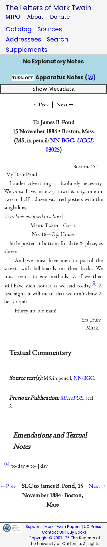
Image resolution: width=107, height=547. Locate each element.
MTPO (13, 17)
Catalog (19, 29)
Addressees (23, 39)
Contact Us (53, 532)
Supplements (26, 49)
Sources (49, 29)
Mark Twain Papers (62, 526)
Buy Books (77, 532)
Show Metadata (53, 89)
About (35, 17)
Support (33, 526)
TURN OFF (22, 78)
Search (57, 39)
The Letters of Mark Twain (49, 8)
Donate (60, 17)
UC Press (92, 526)
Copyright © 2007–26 (49, 538)
